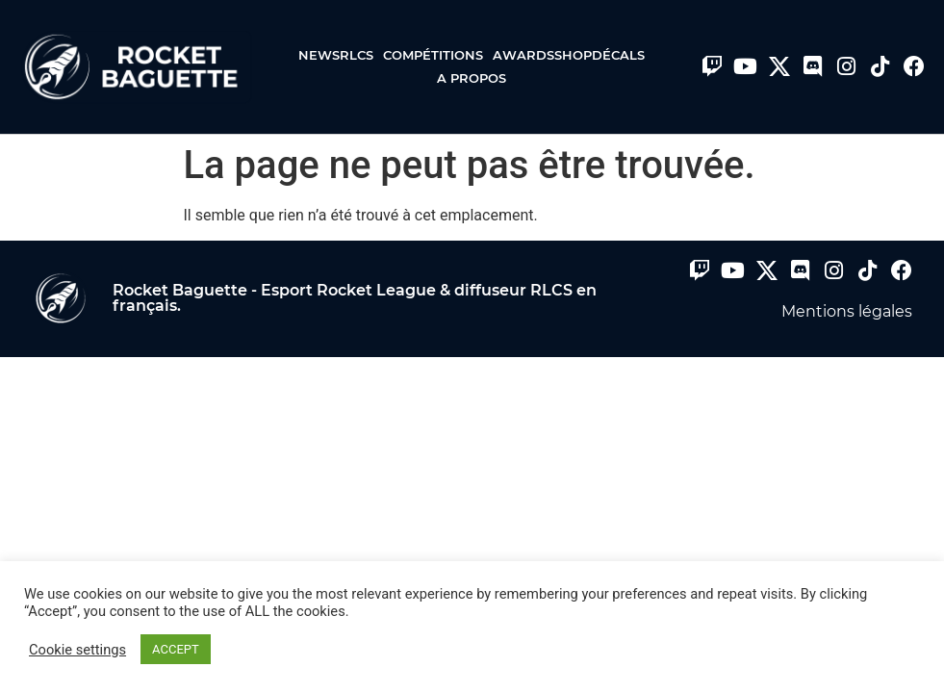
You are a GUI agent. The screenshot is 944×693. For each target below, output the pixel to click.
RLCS (361, 54)
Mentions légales (846, 311)
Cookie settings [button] (77, 649)
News (319, 55)
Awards (523, 55)
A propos (471, 78)
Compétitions (438, 54)
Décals (618, 55)
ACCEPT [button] (175, 649)
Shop (573, 55)
